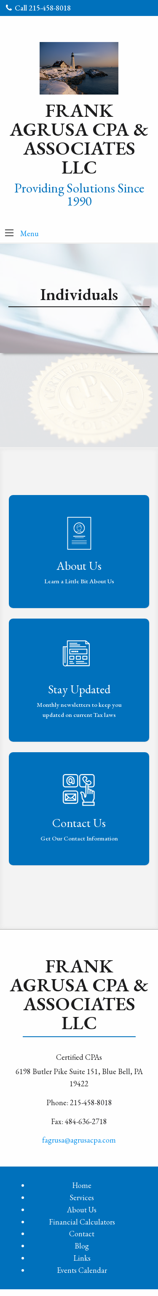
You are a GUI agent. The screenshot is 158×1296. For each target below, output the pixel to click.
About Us (81, 1209)
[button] (9, 233)
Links (82, 1258)
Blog (82, 1246)
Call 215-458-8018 (38, 7)
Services (82, 1197)
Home (81, 1185)
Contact (81, 1233)
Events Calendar (82, 1270)
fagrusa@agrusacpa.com (79, 1140)
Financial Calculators (82, 1222)
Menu (29, 233)
